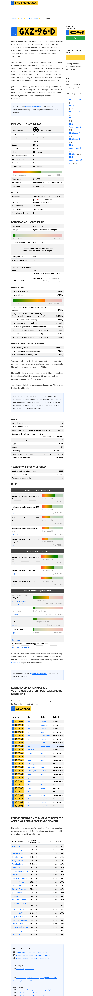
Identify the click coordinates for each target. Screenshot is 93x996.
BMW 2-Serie (17, 924)
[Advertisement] (46, 11)
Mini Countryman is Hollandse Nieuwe (30, 993)
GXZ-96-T (19, 785)
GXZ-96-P (19, 774)
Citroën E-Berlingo (19, 920)
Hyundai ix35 (17, 913)
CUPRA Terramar (19, 889)
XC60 (42, 781)
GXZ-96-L (19, 767)
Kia (28, 757)
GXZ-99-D (19, 806)
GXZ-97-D (19, 799)
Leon (42, 760)
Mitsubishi (30, 750)
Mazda (29, 792)
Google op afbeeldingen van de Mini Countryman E (34, 955)
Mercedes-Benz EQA (20, 871)
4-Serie (43, 788)
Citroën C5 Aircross (19, 878)
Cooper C (43, 799)
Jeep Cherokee (18, 893)
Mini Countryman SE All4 (75, 160)
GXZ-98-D (19, 802)
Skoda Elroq (17, 850)
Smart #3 (15, 896)
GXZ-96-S (19, 781)
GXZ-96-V (19, 788)
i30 (41, 785)
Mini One (72, 154)
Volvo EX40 (16, 868)
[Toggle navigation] (79, 3)
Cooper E (43, 722)
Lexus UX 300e (18, 909)
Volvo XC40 (16, 846)
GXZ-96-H (19, 757)
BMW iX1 (16, 875)
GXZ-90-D (19, 721)
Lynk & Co (30, 778)
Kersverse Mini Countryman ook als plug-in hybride (35, 990)
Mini (21, 18)
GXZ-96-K (19, 764)
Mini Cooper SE (75, 100)
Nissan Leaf (16, 885)
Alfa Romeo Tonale (19, 900)
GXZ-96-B (19, 742)
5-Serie (43, 743)
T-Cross (43, 764)
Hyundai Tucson (18, 882)
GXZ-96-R (19, 778)
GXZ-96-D (19, 746)
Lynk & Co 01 (17, 934)
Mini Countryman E (33, 107)
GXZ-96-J (19, 760)
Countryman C (45, 736)
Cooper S (43, 732)
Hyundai (30, 785)
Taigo (42, 767)
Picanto (43, 757)
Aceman (43, 729)
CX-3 (42, 792)
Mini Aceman (74, 106)
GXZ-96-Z (19, 795)
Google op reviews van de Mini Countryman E (32, 958)
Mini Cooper (74, 118)
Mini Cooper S (74, 112)
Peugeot (30, 753)
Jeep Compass (17, 857)
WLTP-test (15, 663)
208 (41, 753)
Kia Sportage (17, 931)
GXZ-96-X (19, 792)
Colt (41, 750)
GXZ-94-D (19, 735)
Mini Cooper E (74, 139)
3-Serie (43, 795)
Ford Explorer (17, 864)
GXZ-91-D (19, 725)
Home (14, 18)
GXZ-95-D (19, 739)
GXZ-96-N (19, 771)
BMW (29, 743)
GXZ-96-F (19, 750)
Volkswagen (31, 764)
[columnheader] (19, 717)
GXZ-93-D (19, 732)
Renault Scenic (18, 853)
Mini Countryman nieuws (25, 969)
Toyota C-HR (17, 916)
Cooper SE (44, 725)
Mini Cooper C (74, 133)
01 (41, 778)
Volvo (29, 781)
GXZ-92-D (19, 728)
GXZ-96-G (19, 753)
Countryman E (32, 18)
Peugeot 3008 (17, 860)
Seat (29, 760)
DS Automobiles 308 (20, 927)
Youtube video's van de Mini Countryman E (31, 952)
